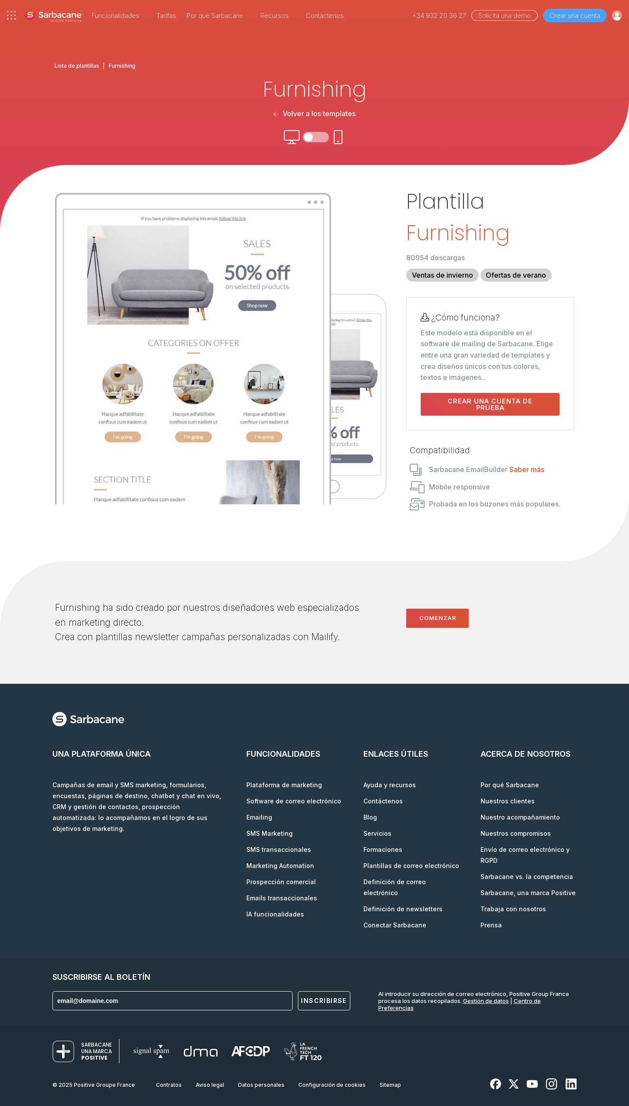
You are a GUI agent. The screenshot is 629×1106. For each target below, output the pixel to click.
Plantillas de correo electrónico (411, 865)
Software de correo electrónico (293, 801)
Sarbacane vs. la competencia (526, 876)
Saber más (526, 469)
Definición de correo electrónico (394, 887)
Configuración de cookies (332, 1085)
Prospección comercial (281, 881)
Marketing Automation (280, 865)
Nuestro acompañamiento (520, 817)
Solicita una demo (504, 15)
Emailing (259, 817)
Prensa (491, 925)
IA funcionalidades (275, 914)
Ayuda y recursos (389, 785)
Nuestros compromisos (515, 833)
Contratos (169, 1085)
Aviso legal (210, 1085)
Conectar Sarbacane (394, 925)
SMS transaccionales (278, 849)
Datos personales (261, 1085)
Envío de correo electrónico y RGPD (525, 855)
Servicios (377, 833)
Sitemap (390, 1085)
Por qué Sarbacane (509, 785)
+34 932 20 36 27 (439, 15)
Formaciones (382, 849)
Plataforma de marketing (284, 785)
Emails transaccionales (281, 898)
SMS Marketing (269, 833)
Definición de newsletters (402, 909)
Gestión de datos (486, 1000)
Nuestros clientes (507, 801)
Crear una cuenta (575, 15)
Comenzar (437, 617)
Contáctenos (325, 15)
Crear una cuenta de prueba (490, 404)
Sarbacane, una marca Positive (528, 892)
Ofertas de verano (516, 275)
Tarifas (166, 15)
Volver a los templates (314, 113)
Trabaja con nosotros (513, 909)
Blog (370, 817)
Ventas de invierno (442, 275)
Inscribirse (323, 1000)
